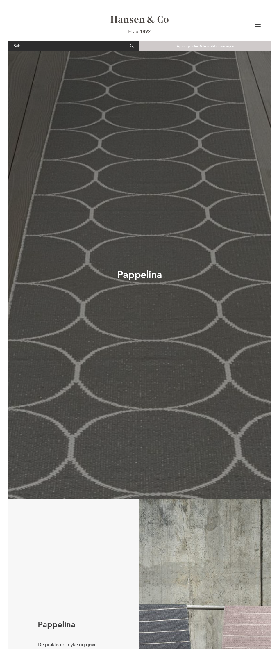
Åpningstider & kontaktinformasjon (205, 46)
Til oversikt (139, 561)
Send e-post (181, 630)
